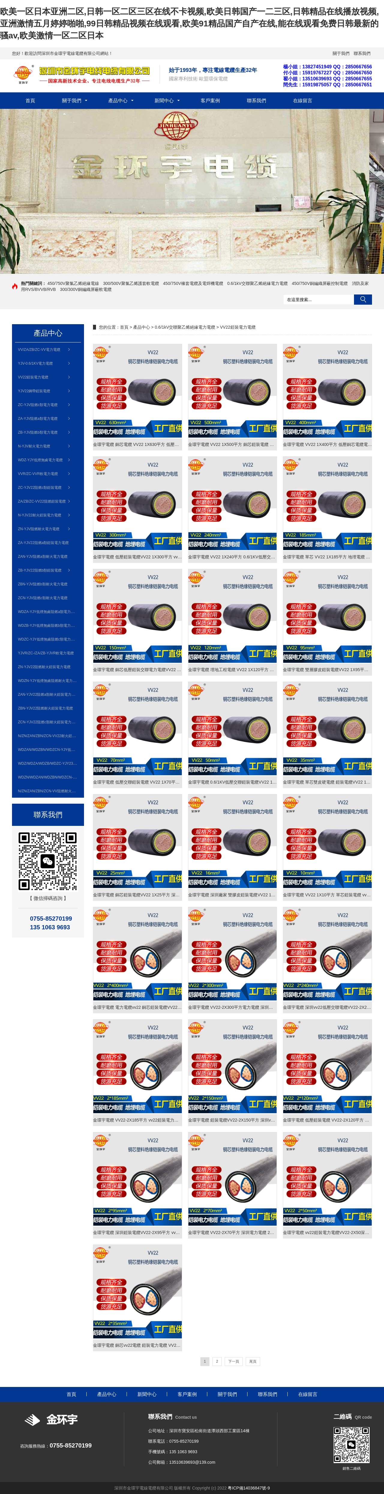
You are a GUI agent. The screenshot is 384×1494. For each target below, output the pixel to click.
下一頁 (233, 1361)
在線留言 (302, 100)
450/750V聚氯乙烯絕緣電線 (73, 283)
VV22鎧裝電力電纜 (237, 327)
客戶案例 (210, 100)
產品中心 (118, 100)
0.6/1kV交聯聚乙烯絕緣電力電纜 (257, 283)
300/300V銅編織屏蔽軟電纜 (86, 289)
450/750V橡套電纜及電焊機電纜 (193, 283)
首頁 (30, 100)
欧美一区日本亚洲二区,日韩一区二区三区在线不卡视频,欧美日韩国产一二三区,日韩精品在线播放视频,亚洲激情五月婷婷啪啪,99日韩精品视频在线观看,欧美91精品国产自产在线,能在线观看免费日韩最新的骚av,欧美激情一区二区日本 (189, 23)
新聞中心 (164, 100)
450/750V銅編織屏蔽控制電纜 (320, 283)
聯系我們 (362, 53)
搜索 (363, 299)
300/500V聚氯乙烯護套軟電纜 (131, 283)
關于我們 (341, 53)
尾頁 (252, 1361)
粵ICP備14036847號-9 (249, 1488)
